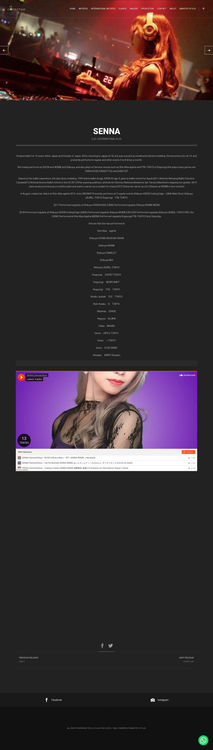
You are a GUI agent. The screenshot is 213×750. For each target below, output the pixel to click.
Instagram (160, 700)
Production (147, 9)
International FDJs (109, 146)
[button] (203, 740)
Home (72, 9)
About (173, 9)
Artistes (83, 9)
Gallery (134, 9)
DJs (94, 146)
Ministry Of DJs (188, 9)
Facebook (53, 700)
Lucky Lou (152, 662)
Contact (161, 9)
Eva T (61, 662)
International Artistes (103, 9)
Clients (122, 9)
